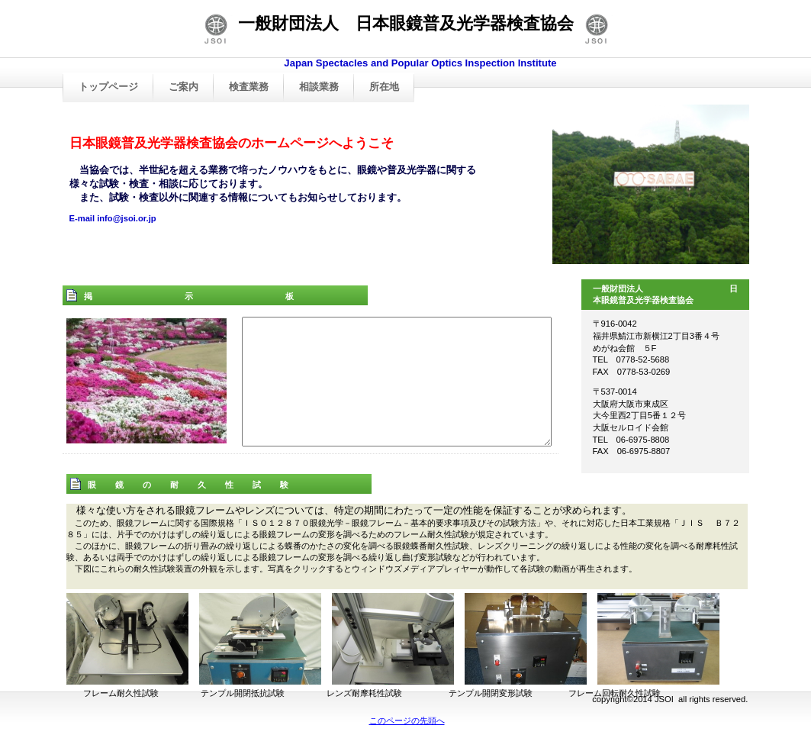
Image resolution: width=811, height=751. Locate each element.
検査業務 (249, 86)
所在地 (384, 86)
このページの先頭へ (407, 720)
